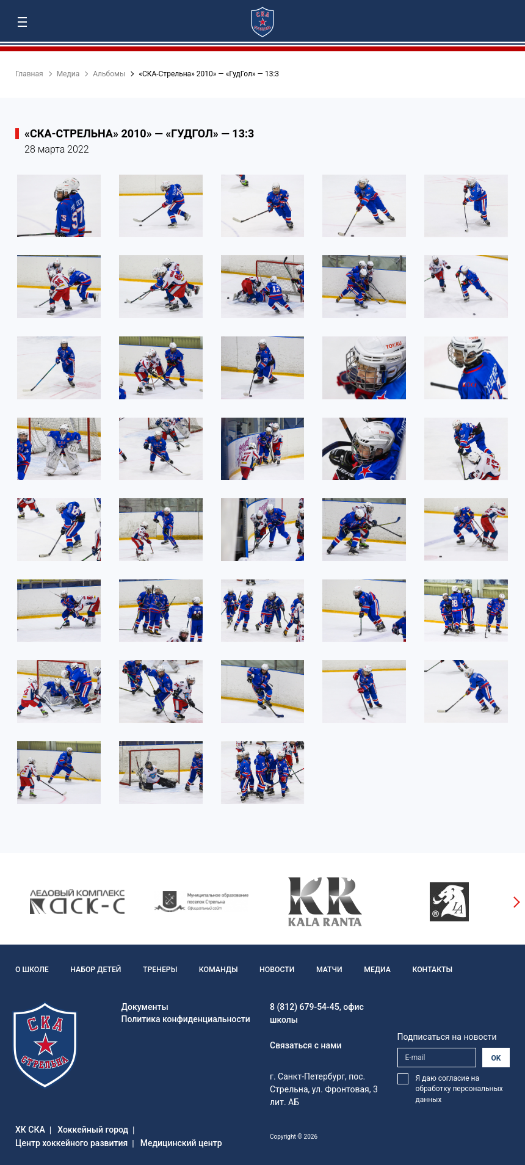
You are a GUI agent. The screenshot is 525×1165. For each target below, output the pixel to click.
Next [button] (516, 902)
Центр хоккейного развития (71, 1143)
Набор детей (94, 969)
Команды (215, 969)
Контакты (426, 969)
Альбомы (109, 74)
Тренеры (158, 969)
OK (496, 1058)
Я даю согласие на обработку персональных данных (459, 1089)
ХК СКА (30, 1129)
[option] (77, 902)
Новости (273, 969)
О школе (31, 969)
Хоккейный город (92, 1129)
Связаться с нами (306, 1045)
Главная (29, 74)
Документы (144, 1007)
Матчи (325, 969)
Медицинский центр (181, 1143)
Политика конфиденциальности (185, 1019)
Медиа (68, 74)
